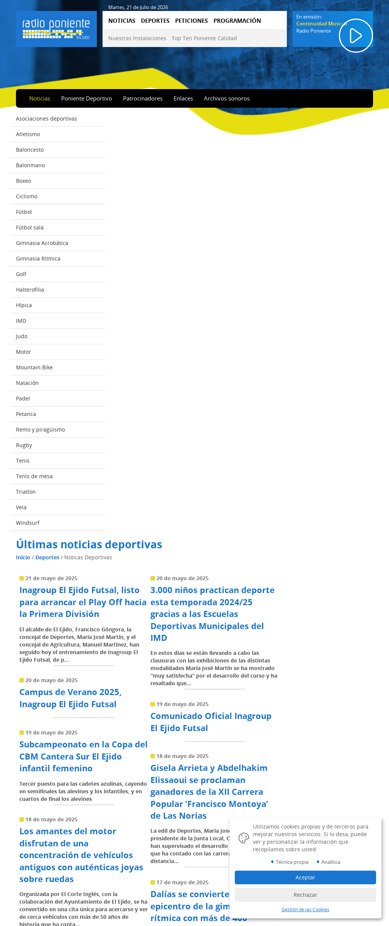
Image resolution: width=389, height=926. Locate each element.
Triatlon (26, 492)
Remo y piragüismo (40, 429)
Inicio (118, 134)
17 (269, 718)
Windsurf (28, 523)
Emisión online (38, 915)
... (160, 718)
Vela (21, 507)
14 (228, 718)
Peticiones (33, 893)
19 (297, 718)
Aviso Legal (218, 862)
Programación (38, 904)
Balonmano (30, 165)
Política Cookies (224, 872)
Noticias (39, 98)
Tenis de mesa (34, 476)
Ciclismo (26, 196)
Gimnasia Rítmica (38, 258)
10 (174, 718)
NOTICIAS (121, 20)
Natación (27, 383)
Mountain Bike (34, 367)
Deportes (142, 134)
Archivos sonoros (227, 98)
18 (283, 718)
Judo (21, 336)
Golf (21, 274)
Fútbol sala (30, 227)
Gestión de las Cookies (305, 909)
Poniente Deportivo (86, 98)
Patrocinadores (143, 98)
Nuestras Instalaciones (137, 38)
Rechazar (305, 894)
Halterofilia (30, 289)
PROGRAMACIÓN (237, 20)
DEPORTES (155, 20)
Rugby (24, 445)
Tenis (23, 461)
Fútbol (24, 212)
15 (242, 718)
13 (215, 718)
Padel (23, 398)
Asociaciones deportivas (46, 118)
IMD (21, 321)
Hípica (24, 305)
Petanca (26, 414)
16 (256, 718)
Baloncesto (30, 150)
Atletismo (28, 134)
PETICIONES (191, 20)
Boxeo (23, 181)
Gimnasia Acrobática (42, 243)
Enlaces (183, 98)
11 (187, 718)
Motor (23, 352)
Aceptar (305, 877)
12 (201, 718)
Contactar (125, 883)
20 (310, 718)
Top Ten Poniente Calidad (204, 38)
